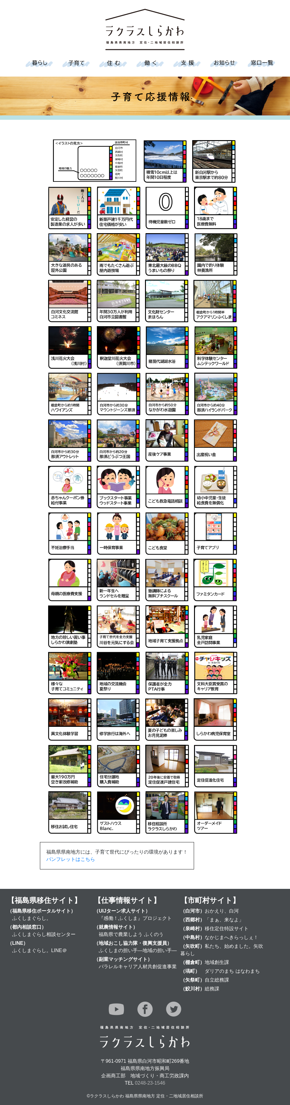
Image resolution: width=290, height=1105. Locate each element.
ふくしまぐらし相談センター (44, 934)
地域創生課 (217, 962)
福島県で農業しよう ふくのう (131, 934)
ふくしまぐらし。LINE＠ (39, 950)
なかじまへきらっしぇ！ (231, 937)
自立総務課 (217, 979)
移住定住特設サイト (227, 928)
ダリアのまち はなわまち (232, 971)
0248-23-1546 (150, 1083)
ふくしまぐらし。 (31, 918)
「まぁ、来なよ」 (224, 919)
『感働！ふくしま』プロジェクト (135, 918)
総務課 (212, 988)
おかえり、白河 (222, 910)
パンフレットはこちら (70, 859)
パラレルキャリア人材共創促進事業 (138, 966)
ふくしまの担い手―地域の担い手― (138, 950)
